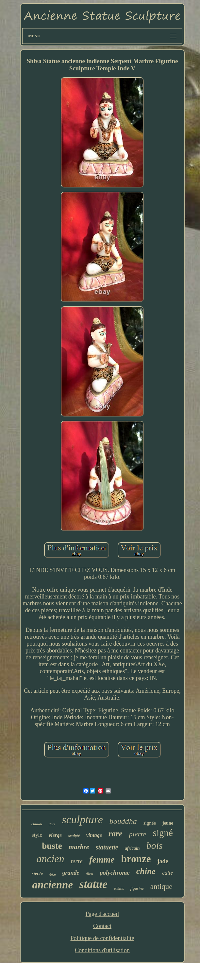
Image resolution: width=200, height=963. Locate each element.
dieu (89, 873)
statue (93, 884)
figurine (137, 888)
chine (146, 871)
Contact (102, 926)
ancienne (52, 885)
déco (52, 874)
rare (115, 833)
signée (149, 823)
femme (102, 859)
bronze (136, 859)
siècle (37, 873)
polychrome (115, 872)
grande (70, 872)
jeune (167, 823)
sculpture (82, 819)
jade (162, 861)
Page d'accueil (102, 914)
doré (52, 824)
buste (52, 846)
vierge (55, 835)
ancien (50, 859)
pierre (137, 834)
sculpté (74, 835)
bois (154, 845)
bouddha (123, 821)
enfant (119, 888)
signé (163, 833)
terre (77, 861)
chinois (36, 824)
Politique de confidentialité (102, 938)
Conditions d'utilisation (102, 950)
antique (161, 887)
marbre (79, 847)
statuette (107, 847)
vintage (94, 835)
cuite (167, 873)
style (37, 835)
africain (132, 848)
